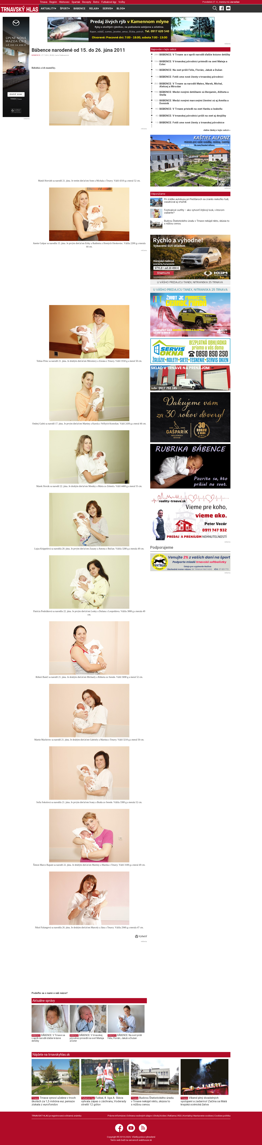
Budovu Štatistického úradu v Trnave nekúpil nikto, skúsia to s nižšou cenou (196, 222)
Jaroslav (234, 2)
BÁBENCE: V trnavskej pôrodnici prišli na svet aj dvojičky (192, 115)
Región (53, 2)
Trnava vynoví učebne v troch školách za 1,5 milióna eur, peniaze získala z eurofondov (54, 1101)
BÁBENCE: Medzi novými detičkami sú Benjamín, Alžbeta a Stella (194, 93)
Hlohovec (64, 2)
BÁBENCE (79, 8)
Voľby (121, 2)
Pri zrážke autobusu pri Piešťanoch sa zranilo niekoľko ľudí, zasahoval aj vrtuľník (196, 201)
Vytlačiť (141, 936)
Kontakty (187, 1115)
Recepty (86, 2)
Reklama (172, 1115)
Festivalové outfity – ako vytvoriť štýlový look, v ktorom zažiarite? (194, 211)
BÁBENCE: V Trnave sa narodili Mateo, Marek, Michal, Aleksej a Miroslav (191, 85)
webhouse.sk (145, 1140)
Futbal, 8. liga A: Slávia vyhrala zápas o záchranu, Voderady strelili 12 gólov (103, 1101)
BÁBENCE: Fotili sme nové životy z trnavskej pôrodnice (191, 122)
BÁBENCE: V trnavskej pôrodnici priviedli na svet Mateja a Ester (87, 1038)
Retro (96, 2)
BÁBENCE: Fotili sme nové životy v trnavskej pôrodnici (191, 76)
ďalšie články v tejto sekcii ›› (217, 130)
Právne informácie (116, 1115)
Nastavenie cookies (203, 1115)
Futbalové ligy (108, 2)
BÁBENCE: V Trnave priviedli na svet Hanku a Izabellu (190, 108)
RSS (180, 1115)
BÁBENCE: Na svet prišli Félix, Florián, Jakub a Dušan (125, 1036)
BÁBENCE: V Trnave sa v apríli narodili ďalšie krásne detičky (48, 1038)
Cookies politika (222, 1115)
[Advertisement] (89, 154)
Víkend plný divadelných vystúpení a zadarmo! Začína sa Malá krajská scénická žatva (204, 1101)
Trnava (43, 2)
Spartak (76, 2)
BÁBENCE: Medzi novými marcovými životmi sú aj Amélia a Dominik (194, 102)
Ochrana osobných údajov (139, 1115)
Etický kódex (160, 1115)
